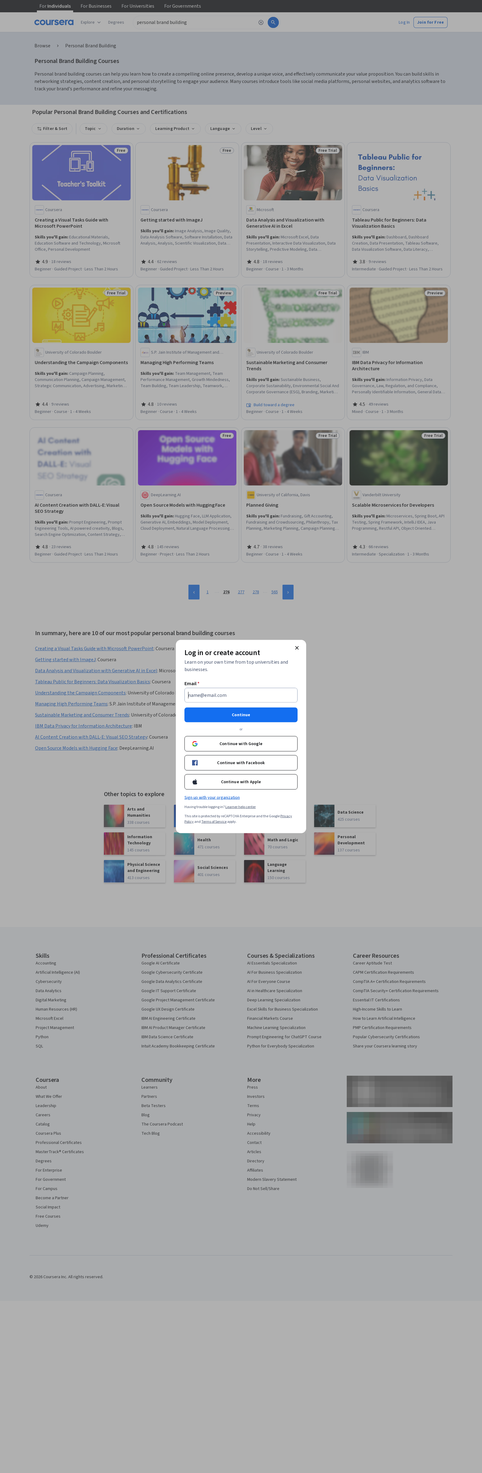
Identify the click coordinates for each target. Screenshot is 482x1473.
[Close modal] (296, 648)
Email (192, 684)
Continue (241, 715)
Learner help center (240, 807)
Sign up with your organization (212, 798)
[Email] (241, 695)
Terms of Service (214, 821)
